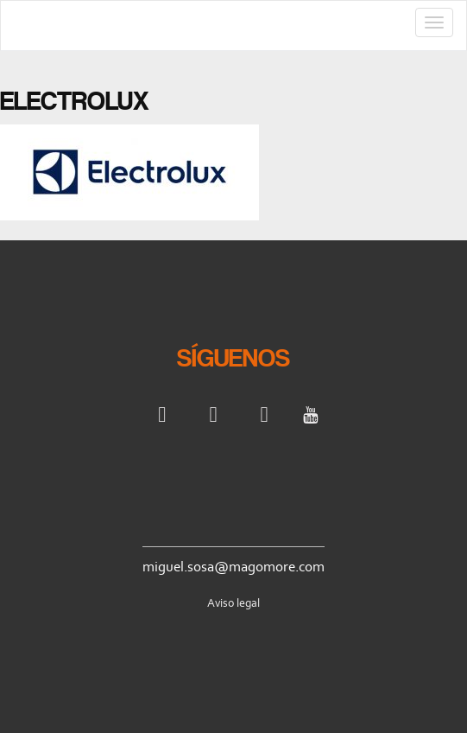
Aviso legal (233, 603)
